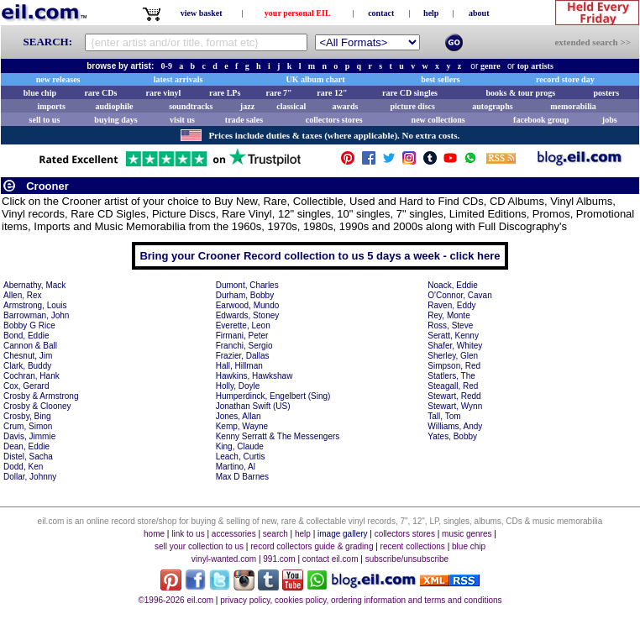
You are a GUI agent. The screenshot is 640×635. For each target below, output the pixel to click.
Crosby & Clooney (37, 406)
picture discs (412, 106)
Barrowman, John (36, 315)
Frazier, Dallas (243, 355)
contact (381, 13)
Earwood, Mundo (248, 305)
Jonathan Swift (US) (253, 406)
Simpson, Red (454, 365)
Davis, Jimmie (29, 436)
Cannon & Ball (30, 345)
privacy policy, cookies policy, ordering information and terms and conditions (360, 600)
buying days (115, 119)
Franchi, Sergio (244, 345)
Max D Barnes (242, 476)
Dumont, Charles (247, 285)
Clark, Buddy (27, 365)
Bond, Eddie (26, 335)
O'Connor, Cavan (459, 295)
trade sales (244, 119)
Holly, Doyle (238, 386)
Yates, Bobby (452, 436)
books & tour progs (520, 92)
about (479, 13)
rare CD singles (410, 92)
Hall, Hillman (239, 365)
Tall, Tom (444, 416)
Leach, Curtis (240, 456)
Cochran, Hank (31, 375)
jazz (247, 106)
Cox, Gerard (26, 386)
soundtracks (190, 106)
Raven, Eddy (451, 305)
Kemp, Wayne (242, 426)
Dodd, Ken (23, 466)
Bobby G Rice (29, 325)
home (154, 533)
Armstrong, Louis (35, 305)
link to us (187, 533)
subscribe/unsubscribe (407, 559)
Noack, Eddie (452, 285)
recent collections (412, 546)
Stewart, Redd (454, 396)
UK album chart (315, 79)
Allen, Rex (22, 295)
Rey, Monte (449, 315)
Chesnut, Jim (27, 355)
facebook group (541, 119)
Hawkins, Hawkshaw (254, 375)
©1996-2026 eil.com (175, 600)
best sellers (440, 79)
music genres (466, 533)
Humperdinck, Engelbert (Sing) (273, 396)
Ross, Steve (450, 325)
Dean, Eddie (26, 446)
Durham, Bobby (245, 295)
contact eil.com (330, 559)
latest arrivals (178, 79)
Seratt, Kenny (453, 335)
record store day (565, 79)
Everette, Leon (243, 325)
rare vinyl (163, 92)
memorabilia (572, 106)
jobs (609, 119)
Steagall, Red (453, 386)
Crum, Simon (27, 426)
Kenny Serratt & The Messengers (278, 436)
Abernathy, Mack (34, 285)
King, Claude (240, 446)
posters (606, 92)
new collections (438, 119)
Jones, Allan (238, 416)
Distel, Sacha (28, 456)
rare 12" (332, 92)
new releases (58, 79)
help (430, 13)
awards (345, 106)
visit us (182, 119)
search (275, 533)
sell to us (44, 119)
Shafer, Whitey (455, 345)
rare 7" (278, 92)
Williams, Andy (455, 426)
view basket (202, 13)
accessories (234, 533)
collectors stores (334, 119)
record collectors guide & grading (311, 546)
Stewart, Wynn (455, 406)
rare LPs (224, 92)
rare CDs (100, 92)
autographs (492, 106)
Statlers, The (451, 375)
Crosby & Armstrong (40, 396)
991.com (279, 559)
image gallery (342, 533)
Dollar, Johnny (29, 476)
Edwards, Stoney (248, 315)
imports (51, 106)
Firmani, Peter (242, 335)
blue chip (40, 92)
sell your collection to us (199, 546)
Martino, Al (235, 466)
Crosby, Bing (27, 416)
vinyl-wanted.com (223, 559)
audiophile (115, 106)
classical (291, 106)
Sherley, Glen (453, 355)
